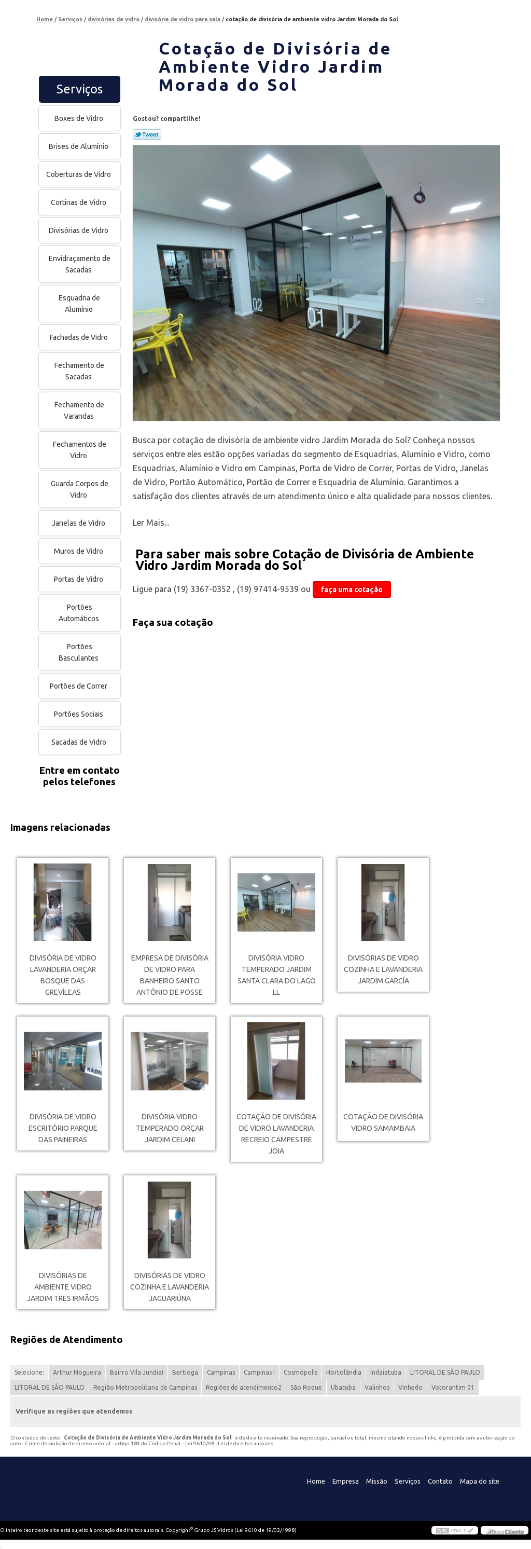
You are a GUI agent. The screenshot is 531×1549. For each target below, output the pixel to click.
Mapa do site (479, 1481)
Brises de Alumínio (79, 146)
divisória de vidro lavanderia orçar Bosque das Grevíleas (63, 975)
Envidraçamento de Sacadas (79, 264)
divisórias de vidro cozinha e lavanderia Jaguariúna (169, 1287)
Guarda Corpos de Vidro (79, 489)
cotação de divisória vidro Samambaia (383, 1122)
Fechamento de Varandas (79, 410)
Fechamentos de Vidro (79, 450)
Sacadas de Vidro (79, 742)
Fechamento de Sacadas (79, 371)
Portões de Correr (79, 686)
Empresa (345, 1481)
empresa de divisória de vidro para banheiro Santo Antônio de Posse (169, 975)
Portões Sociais (79, 714)
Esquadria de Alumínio (79, 303)
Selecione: (29, 1372)
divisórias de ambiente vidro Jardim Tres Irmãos (63, 1287)
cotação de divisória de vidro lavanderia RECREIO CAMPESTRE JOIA (276, 1134)
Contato (440, 1481)
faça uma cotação (352, 589)
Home (316, 1481)
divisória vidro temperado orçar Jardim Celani (170, 1128)
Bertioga (185, 1372)
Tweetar (147, 134)
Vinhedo (410, 1387)
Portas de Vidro (79, 579)
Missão (376, 1481)
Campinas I (259, 1372)
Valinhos (377, 1387)
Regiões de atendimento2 (244, 1387)
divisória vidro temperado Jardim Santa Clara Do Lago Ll (276, 975)
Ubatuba (343, 1387)
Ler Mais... (151, 522)
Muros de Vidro (79, 551)
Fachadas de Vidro (79, 337)
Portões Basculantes (79, 652)
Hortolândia (343, 1372)
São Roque (306, 1387)
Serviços (80, 89)
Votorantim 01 (452, 1387)
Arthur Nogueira (77, 1372)
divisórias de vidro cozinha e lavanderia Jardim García (383, 969)
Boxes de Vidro (79, 118)
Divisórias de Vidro (79, 230)
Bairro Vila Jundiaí (136, 1372)
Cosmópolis (300, 1372)
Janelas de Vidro (79, 523)
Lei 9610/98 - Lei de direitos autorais (229, 1443)
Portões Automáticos (80, 613)
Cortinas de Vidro (79, 202)
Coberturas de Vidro (79, 174)
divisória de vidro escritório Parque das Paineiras (63, 1128)
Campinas (221, 1372)
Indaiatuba (385, 1372)
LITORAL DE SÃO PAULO (445, 1372)
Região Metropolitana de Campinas (145, 1387)
